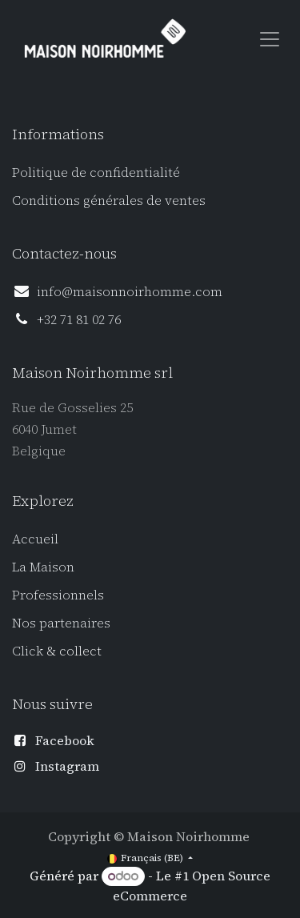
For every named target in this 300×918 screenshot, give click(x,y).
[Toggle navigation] (269, 38)
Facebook (64, 740)
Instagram (67, 766)
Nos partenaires (61, 622)
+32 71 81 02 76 (79, 319)
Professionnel (55, 594)
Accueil (35, 538)
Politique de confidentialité (96, 172)
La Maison (43, 566)
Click (29, 650)
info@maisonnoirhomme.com (129, 291)
